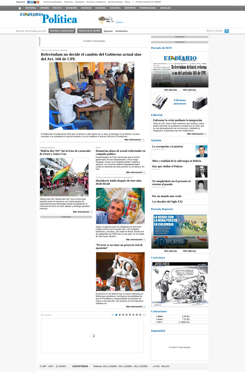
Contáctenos (121, 31)
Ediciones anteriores (180, 102)
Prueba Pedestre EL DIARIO (148, 2)
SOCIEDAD (86, 8)
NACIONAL (100, 8)
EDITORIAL (31, 8)
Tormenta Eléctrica (101, 21)
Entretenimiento (115, 2)
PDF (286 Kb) (189, 251)
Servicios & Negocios (96, 2)
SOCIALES (165, 8)
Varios (127, 2)
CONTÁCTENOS (80, 366)
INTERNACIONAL (148, 8)
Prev (112, 314)
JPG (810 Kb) (170, 90)
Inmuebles (80, 2)
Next (143, 314)
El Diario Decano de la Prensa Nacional (54, 19)
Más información (133, 140)
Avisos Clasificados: (52, 2)
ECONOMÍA (71, 8)
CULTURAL (115, 8)
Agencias (108, 31)
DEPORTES (130, 8)
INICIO (20, 8)
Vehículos (68, 2)
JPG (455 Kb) (170, 251)
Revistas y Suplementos (62, 31)
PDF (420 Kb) (189, 90)
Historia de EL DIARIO (89, 31)
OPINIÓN (44, 8)
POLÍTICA (57, 8)
